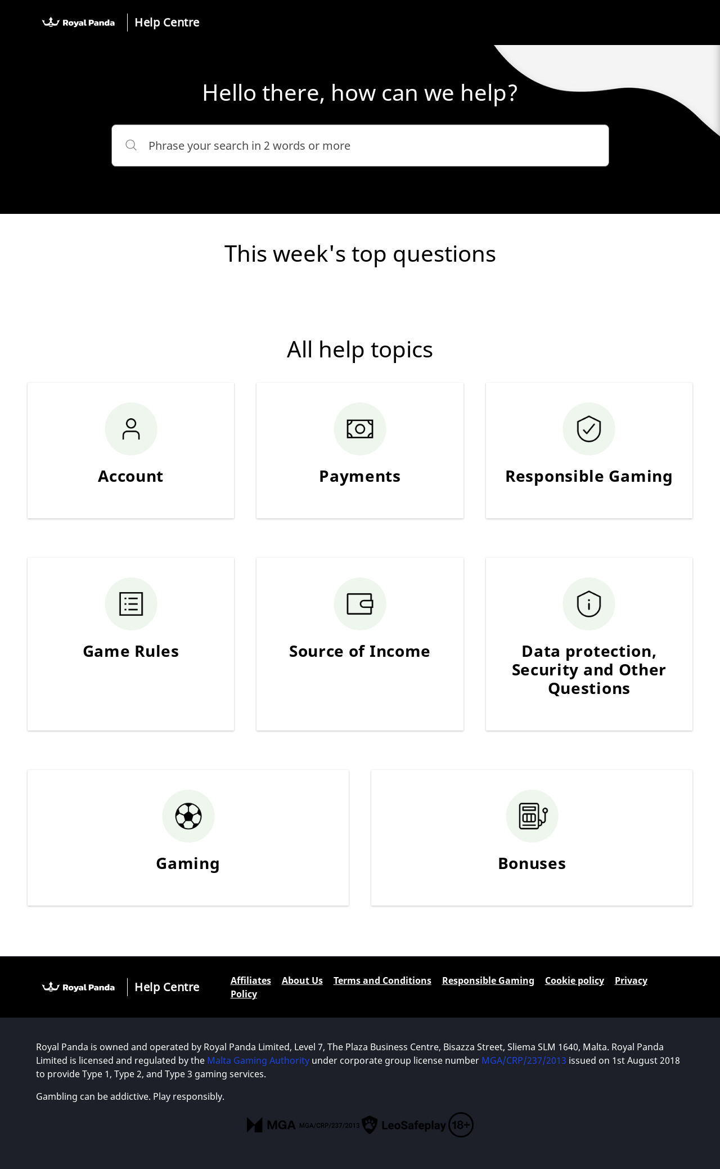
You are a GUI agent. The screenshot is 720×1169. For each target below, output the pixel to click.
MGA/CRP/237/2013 (524, 1060)
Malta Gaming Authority (258, 1060)
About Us (302, 980)
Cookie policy (574, 980)
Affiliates (251, 980)
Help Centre (167, 22)
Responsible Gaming (488, 980)
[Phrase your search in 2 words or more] (360, 145)
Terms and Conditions (382, 980)
